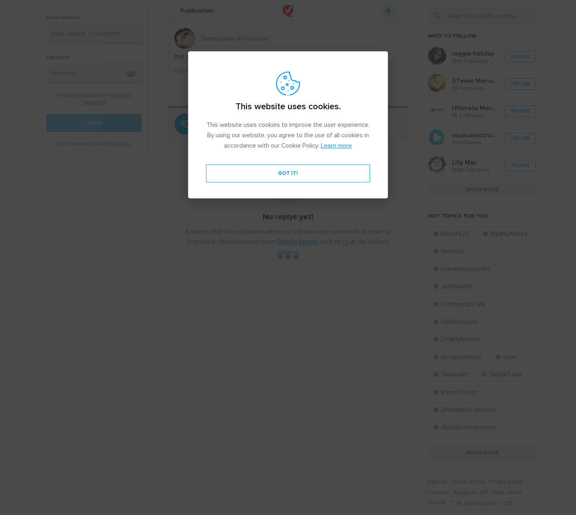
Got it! (288, 173)
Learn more (336, 146)
